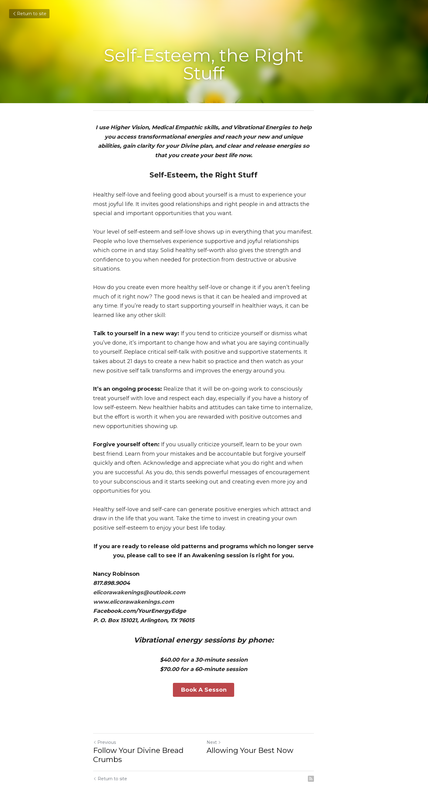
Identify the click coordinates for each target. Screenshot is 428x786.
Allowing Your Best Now (260, 721)
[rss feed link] (332, 749)
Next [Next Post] (224, 713)
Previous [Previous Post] (104, 713)
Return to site (29, 13)
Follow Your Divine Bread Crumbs (138, 725)
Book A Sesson (214, 661)
